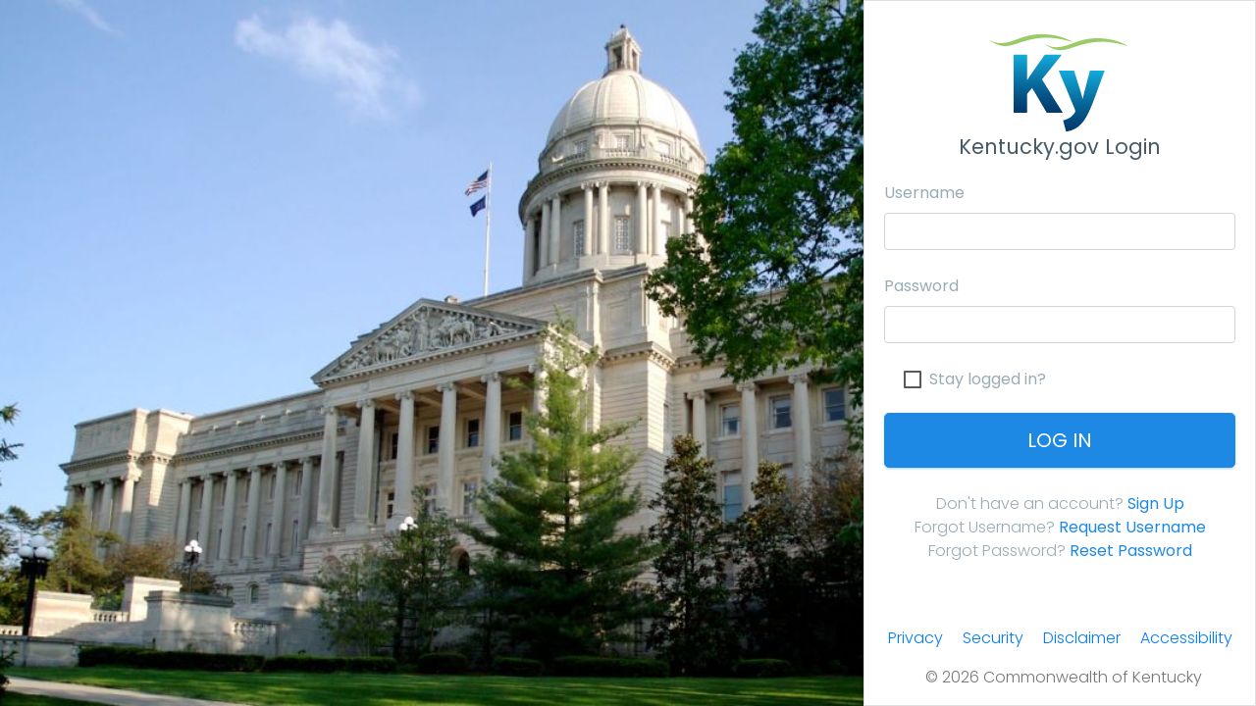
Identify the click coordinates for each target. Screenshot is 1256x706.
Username (924, 192)
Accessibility (1186, 638)
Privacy (915, 638)
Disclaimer (1082, 638)
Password (921, 286)
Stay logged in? (987, 379)
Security (993, 638)
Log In (1059, 440)
